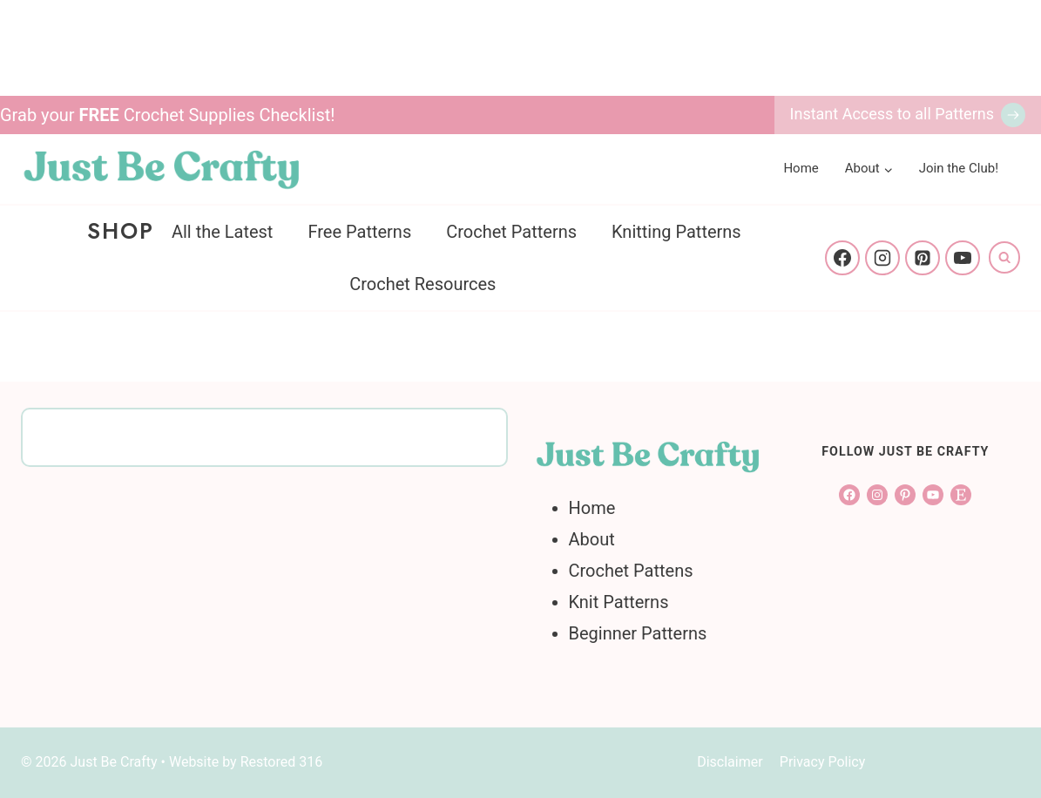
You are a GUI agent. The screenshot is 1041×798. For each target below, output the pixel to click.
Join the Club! (958, 168)
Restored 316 (281, 762)
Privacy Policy (823, 762)
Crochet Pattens (631, 570)
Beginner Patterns (638, 633)
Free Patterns (359, 231)
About (592, 539)
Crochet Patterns (511, 231)
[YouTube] (962, 257)
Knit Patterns (619, 602)
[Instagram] (882, 257)
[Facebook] (842, 257)
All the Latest (223, 231)
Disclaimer (729, 762)
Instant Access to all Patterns (892, 114)
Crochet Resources (422, 284)
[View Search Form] (1004, 257)
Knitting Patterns (676, 231)
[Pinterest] (922, 257)
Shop (120, 231)
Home (800, 168)
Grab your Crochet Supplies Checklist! (167, 115)
